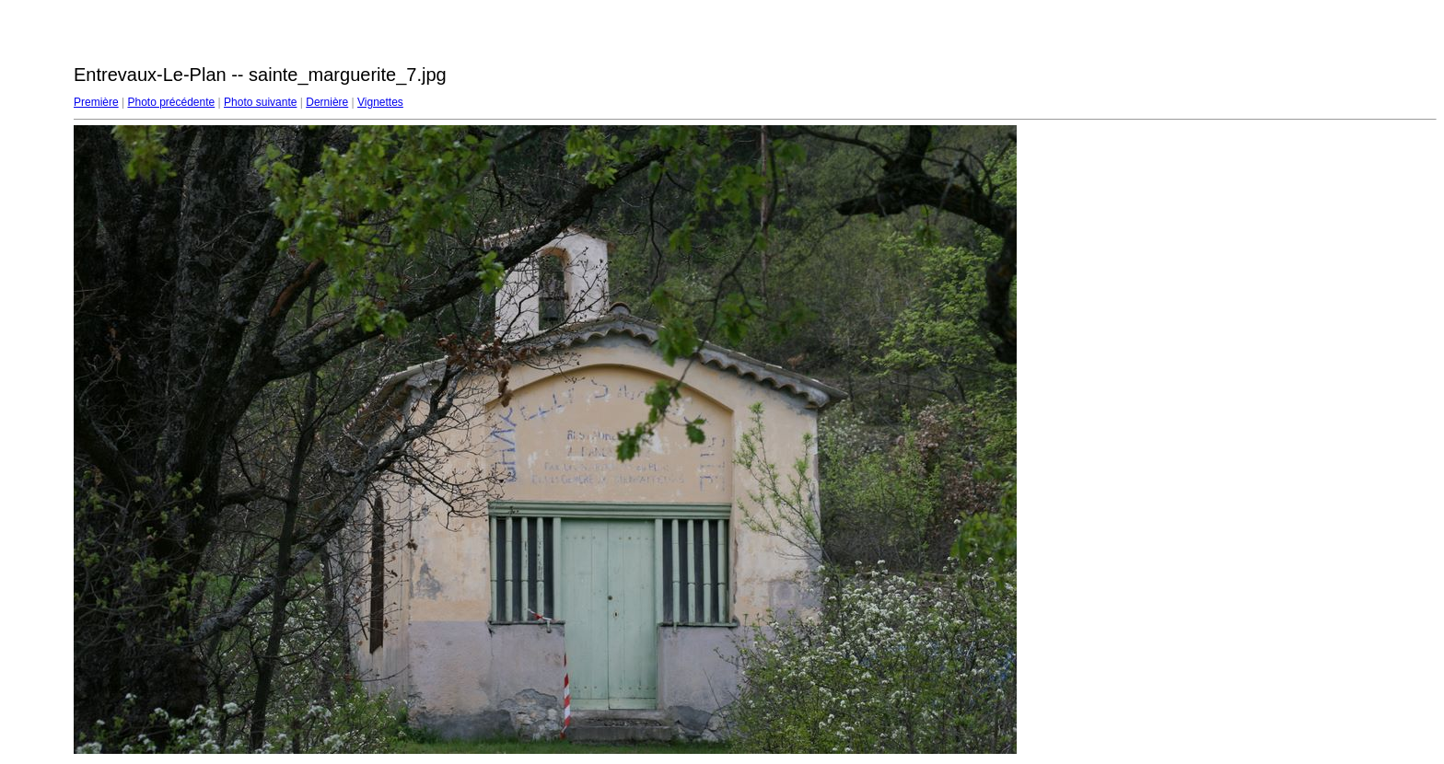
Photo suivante (260, 102)
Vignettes (380, 102)
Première (96, 102)
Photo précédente (171, 102)
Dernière (327, 102)
